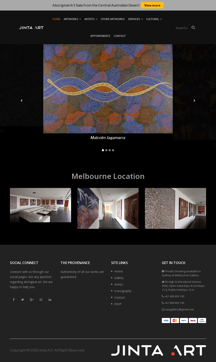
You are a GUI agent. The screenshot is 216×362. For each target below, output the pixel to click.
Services (135, 19)
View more (152, 5)
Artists (90, 19)
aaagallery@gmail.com (179, 309)
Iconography (122, 291)
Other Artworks (113, 19)
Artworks (72, 19)
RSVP (118, 304)
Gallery (119, 278)
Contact (120, 36)
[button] (21, 100)
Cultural (154, 19)
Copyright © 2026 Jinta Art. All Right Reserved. (47, 350)
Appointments (100, 36)
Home (56, 19)
